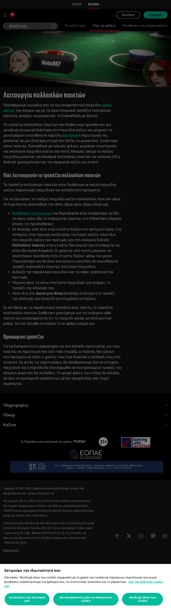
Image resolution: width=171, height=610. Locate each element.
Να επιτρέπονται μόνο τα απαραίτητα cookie (86, 599)
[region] (85, 587)
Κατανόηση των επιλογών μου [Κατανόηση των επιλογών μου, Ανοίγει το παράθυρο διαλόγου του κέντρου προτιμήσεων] (27, 599)
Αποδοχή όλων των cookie (142, 599)
